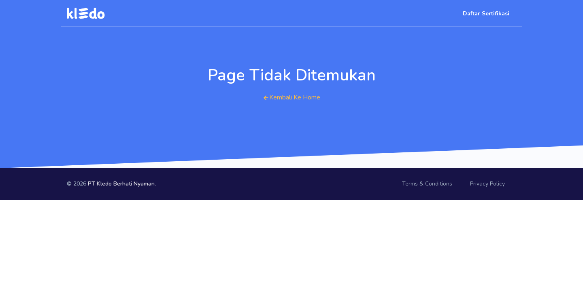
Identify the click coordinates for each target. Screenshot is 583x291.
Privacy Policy (487, 184)
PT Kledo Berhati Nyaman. (122, 184)
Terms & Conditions (427, 184)
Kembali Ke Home (291, 97)
